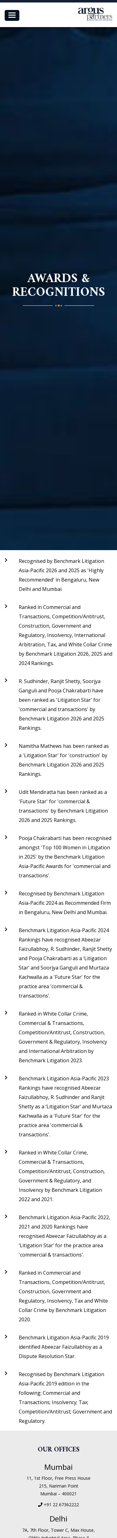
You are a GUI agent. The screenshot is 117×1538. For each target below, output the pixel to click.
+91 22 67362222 (61, 1504)
